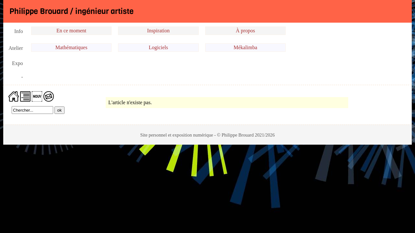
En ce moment (71, 30)
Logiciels (159, 47)
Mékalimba (245, 47)
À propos (245, 30)
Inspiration (158, 30)
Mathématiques (71, 47)
